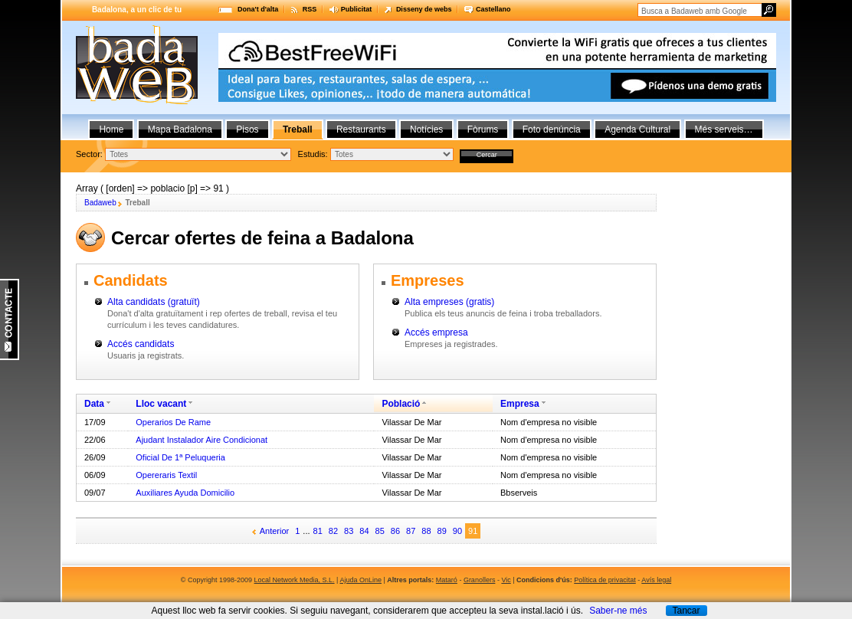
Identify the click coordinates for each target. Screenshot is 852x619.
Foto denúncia (552, 129)
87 (410, 530)
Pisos (247, 129)
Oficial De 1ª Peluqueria (180, 457)
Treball (298, 129)
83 (348, 530)
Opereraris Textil (166, 475)
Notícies (426, 129)
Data (94, 403)
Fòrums (483, 129)
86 (395, 530)
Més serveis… (724, 129)
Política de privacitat (605, 580)
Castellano (493, 9)
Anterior (275, 530)
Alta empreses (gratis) (449, 301)
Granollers (480, 580)
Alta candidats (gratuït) (153, 301)
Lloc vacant (161, 403)
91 (472, 530)
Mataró (446, 580)
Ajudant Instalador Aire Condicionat (201, 439)
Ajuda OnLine (360, 580)
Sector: (89, 154)
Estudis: (313, 154)
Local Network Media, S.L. (294, 580)
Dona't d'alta (258, 9)
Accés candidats (140, 344)
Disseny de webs (424, 9)
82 (333, 530)
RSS (310, 9)
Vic (505, 580)
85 (380, 530)
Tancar (686, 610)
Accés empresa (436, 332)
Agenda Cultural (637, 129)
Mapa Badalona (180, 129)
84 (364, 530)
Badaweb (100, 202)
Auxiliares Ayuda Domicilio (185, 492)
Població (401, 403)
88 (426, 530)
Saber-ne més (618, 610)
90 (457, 530)
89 (442, 530)
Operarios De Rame (173, 422)
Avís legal (656, 580)
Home (111, 129)
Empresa (519, 403)
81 (318, 530)
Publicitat (356, 9)
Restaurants (361, 129)
